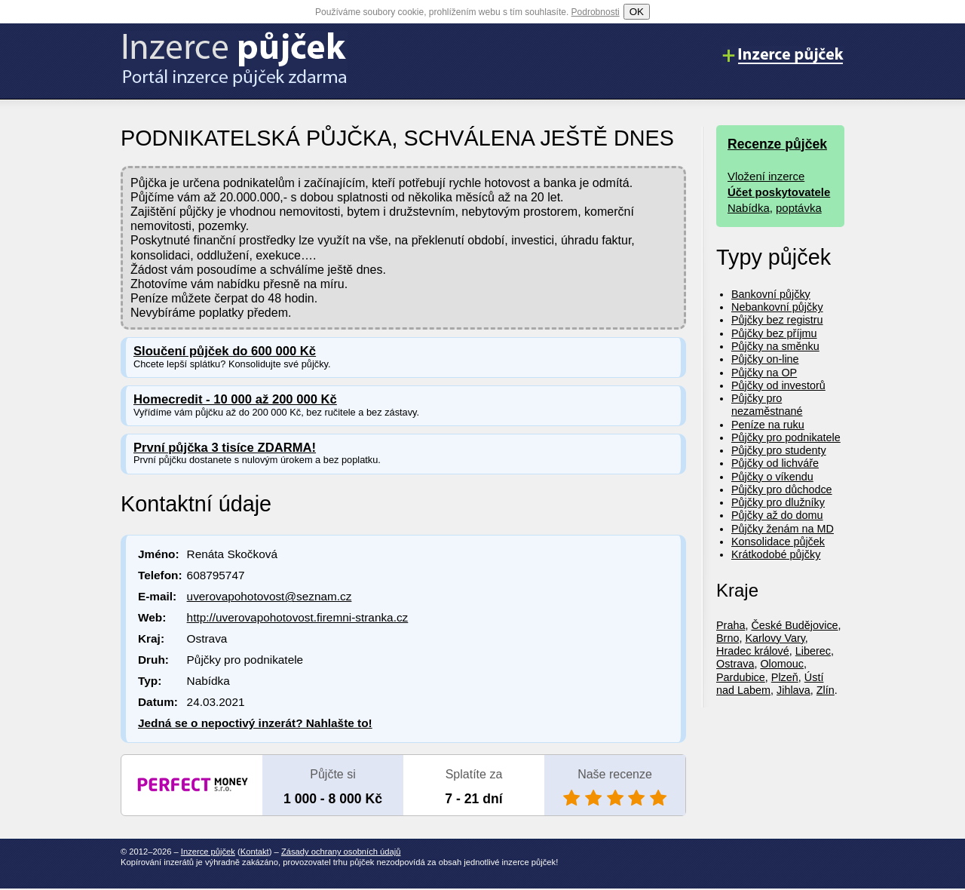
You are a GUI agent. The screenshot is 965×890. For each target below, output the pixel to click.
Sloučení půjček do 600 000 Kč (224, 351)
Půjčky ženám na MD (782, 529)
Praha (730, 625)
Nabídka (749, 207)
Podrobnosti (595, 12)
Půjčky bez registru (777, 320)
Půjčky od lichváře (775, 463)
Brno (727, 638)
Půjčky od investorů (778, 385)
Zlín (825, 690)
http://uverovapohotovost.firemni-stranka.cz (298, 617)
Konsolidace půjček (778, 542)
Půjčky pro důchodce (781, 489)
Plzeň (784, 677)
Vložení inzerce (766, 176)
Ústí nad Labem (769, 683)
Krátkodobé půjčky (775, 554)
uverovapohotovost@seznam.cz (269, 596)
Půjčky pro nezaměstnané (766, 404)
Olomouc (782, 664)
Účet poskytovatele (779, 192)
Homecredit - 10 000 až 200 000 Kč (235, 399)
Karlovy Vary (774, 638)
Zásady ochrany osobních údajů (341, 851)
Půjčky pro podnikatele (786, 437)
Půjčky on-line (765, 359)
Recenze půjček (777, 144)
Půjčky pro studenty (778, 450)
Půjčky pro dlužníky (778, 502)
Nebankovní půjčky (777, 307)
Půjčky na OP (764, 373)
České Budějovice (794, 625)
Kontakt (254, 851)
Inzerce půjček (208, 851)
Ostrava (735, 664)
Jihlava (793, 690)
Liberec (813, 651)
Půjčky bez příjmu (774, 333)
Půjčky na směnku (775, 346)
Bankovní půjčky (770, 294)
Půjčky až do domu (777, 515)
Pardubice (740, 677)
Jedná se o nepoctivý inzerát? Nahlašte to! (255, 723)
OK (637, 11)
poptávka (799, 207)
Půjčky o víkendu (772, 477)
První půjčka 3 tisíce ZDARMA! (224, 447)
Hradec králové (752, 651)
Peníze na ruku (767, 425)
